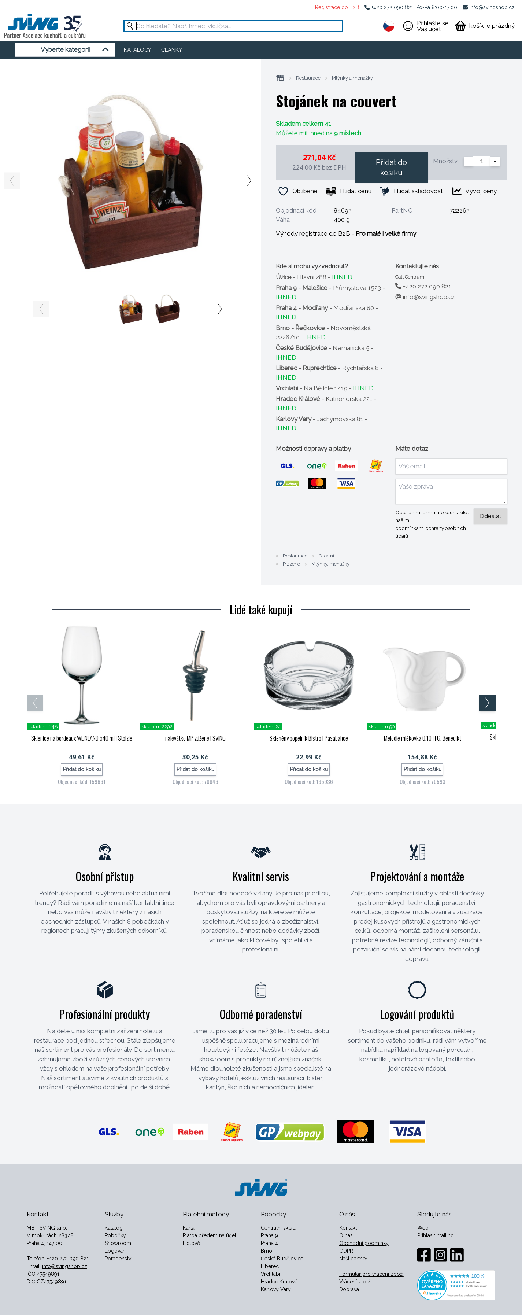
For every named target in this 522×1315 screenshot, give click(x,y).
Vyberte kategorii (76, 49)
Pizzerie (291, 564)
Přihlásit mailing (435, 1235)
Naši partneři (354, 1258)
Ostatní (326, 556)
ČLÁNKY (171, 50)
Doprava (349, 1289)
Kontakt (348, 1228)
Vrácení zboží (355, 1282)
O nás (346, 1235)
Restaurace (308, 78)
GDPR (346, 1251)
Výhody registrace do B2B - (346, 233)
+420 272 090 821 (392, 7)
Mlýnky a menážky (352, 78)
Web (423, 1228)
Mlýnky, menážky (330, 564)
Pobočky (115, 1235)
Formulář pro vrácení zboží (371, 1274)
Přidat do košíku (391, 167)
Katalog (114, 1228)
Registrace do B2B (337, 7)
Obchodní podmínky (364, 1243)
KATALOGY (137, 50)
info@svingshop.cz (492, 7)
